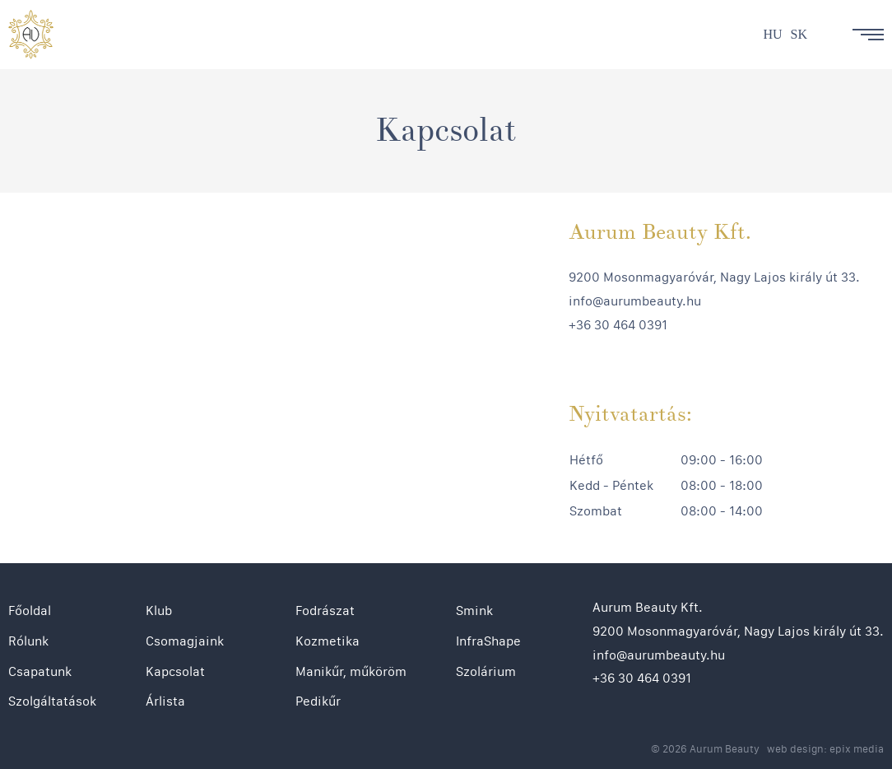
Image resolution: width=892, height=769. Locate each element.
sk (799, 34)
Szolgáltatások (52, 701)
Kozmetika (327, 641)
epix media (856, 748)
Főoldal (29, 610)
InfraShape (488, 641)
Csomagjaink (185, 641)
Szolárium (486, 671)
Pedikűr (318, 701)
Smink (474, 610)
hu (772, 34)
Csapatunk (40, 671)
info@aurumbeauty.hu (635, 301)
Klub (159, 610)
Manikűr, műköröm (351, 671)
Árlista (165, 701)
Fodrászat (325, 610)
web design (795, 748)
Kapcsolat (175, 671)
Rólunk (28, 641)
